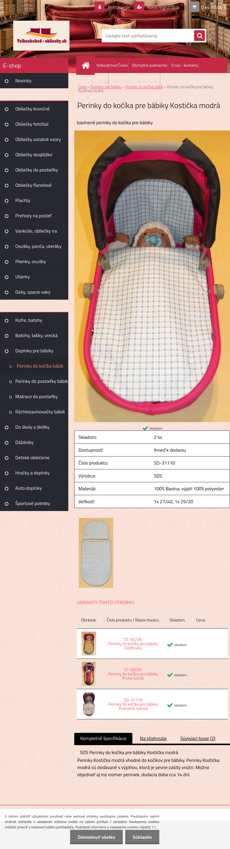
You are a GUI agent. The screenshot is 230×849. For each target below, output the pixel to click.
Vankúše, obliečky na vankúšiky (36, 233)
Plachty (22, 200)
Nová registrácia (162, 7)
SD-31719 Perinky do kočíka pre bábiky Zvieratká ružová (133, 704)
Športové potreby (32, 503)
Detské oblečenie (32, 457)
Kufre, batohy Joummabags (28, 322)
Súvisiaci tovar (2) (197, 738)
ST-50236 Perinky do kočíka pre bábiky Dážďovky (133, 643)
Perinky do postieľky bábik (41, 381)
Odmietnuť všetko (96, 837)
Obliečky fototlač (32, 124)
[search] (199, 36)
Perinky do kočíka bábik (40, 365)
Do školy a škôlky (32, 426)
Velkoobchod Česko (112, 65)
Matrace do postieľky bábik (36, 398)
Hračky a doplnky (32, 472)
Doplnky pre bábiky (34, 350)
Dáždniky (24, 442)
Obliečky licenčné (32, 108)
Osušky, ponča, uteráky (38, 246)
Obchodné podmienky (149, 65)
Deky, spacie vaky (32, 291)
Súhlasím (142, 837)
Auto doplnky (28, 488)
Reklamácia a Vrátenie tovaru (136, 81)
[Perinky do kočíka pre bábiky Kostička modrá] (152, 133)
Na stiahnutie (153, 738)
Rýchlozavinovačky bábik (40, 411)
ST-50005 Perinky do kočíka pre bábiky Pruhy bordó (133, 673)
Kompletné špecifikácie (103, 738)
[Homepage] (87, 65)
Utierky (22, 276)
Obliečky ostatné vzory (38, 139)
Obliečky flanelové (33, 185)
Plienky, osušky (30, 261)
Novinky (23, 80)
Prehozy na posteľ (33, 215)
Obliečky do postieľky (36, 169)
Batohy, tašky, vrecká (36, 335)
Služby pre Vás (96, 81)
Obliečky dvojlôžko (33, 154)
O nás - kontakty (184, 65)
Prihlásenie (119, 7)
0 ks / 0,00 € (213, 7)
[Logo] (41, 36)
